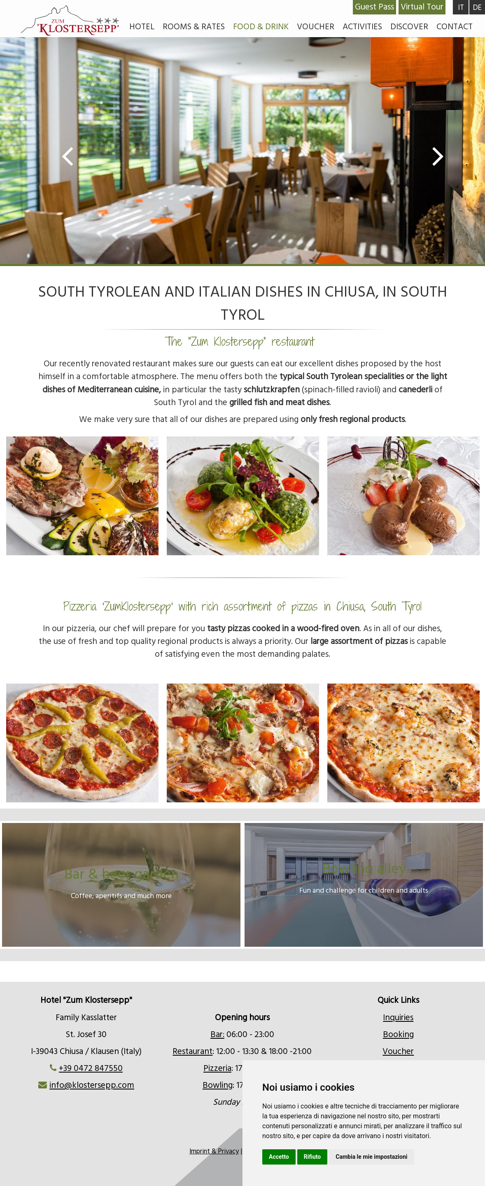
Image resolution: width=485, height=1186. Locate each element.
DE (477, 7)
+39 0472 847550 (91, 1068)
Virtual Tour (422, 7)
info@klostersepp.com (91, 1085)
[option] (242, 159)
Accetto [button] (279, 1156)
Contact (454, 27)
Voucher (315, 27)
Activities (362, 27)
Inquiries (398, 1017)
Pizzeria (217, 1068)
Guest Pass (374, 7)
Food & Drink (261, 27)
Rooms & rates (194, 27)
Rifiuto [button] (312, 1156)
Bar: (217, 1034)
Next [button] (424, 155)
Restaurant (192, 1051)
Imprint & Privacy (214, 1151)
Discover (409, 27)
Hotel (141, 27)
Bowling (218, 1085)
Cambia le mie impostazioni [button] (371, 1156)
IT (461, 7)
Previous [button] (81, 155)
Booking (398, 1034)
